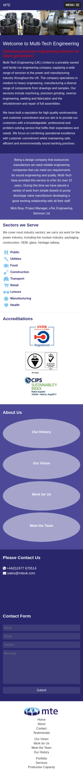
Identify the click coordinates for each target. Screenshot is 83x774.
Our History (41, 752)
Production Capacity (41, 767)
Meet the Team (42, 747)
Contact (41, 728)
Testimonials (41, 732)
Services (41, 762)
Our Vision (41, 739)
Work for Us (41, 743)
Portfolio (41, 758)
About (42, 724)
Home (41, 719)
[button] (72, 5)
